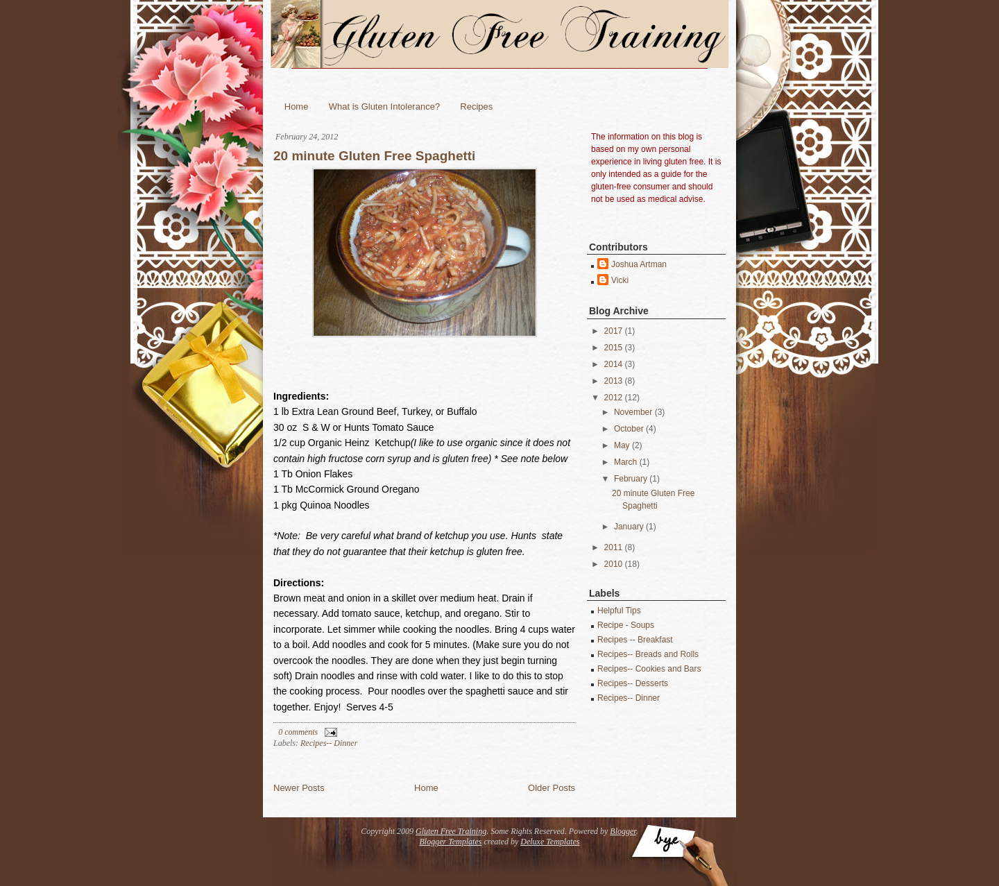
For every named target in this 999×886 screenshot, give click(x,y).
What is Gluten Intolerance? (384, 106)
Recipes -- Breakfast (635, 640)
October (629, 429)
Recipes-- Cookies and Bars (649, 669)
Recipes (476, 106)
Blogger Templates (451, 841)
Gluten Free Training (451, 831)
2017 (613, 331)
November (633, 412)
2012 (613, 397)
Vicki (620, 280)
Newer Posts (299, 788)
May (622, 445)
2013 (613, 381)
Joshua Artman (639, 264)
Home (296, 106)
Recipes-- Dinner (328, 743)
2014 (613, 364)
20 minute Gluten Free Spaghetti (374, 155)
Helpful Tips (619, 610)
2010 (613, 564)
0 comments (298, 732)
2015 (613, 347)
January (629, 526)
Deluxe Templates (549, 841)
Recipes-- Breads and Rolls (648, 654)
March (625, 462)
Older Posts (551, 788)
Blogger (622, 831)
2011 (613, 547)
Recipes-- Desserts (632, 683)
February (630, 479)
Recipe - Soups (625, 625)
